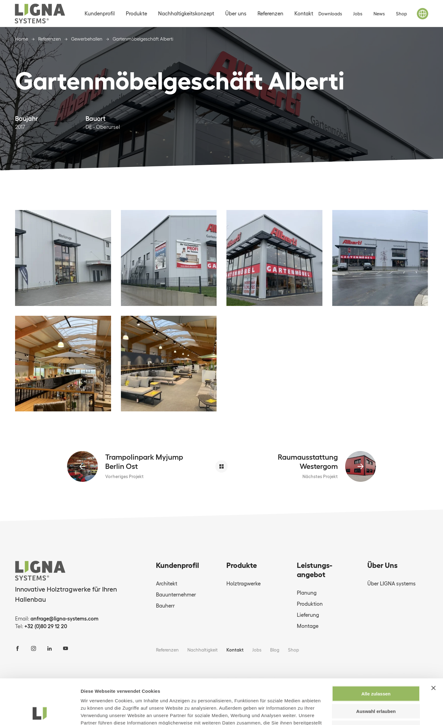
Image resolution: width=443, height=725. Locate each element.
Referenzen (49, 39)
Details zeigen (327, 712)
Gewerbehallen (86, 39)
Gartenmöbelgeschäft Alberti (143, 39)
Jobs (357, 13)
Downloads (330, 13)
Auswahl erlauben (376, 669)
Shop (401, 13)
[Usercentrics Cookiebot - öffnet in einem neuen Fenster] (40, 713)
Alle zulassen (375, 651)
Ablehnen (375, 685)
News (379, 13)
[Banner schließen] (433, 646)
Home (21, 39)
